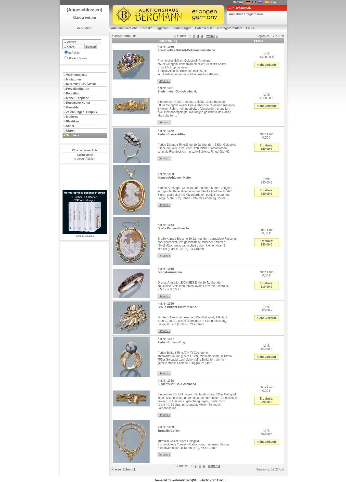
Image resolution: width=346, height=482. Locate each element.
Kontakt (146, 28)
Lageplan (162, 28)
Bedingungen (181, 28)
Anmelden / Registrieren (246, 14)
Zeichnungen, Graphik (81, 112)
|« (175, 36)
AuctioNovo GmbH (213, 480)
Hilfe (272, 2)
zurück (181, 36)
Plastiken (72, 121)
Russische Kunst (78, 102)
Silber (70, 126)
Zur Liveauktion (240, 8)
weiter (210, 36)
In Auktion (74, 52)
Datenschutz (204, 28)
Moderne (72, 116)
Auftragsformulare (229, 28)
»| (217, 36)
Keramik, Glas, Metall (81, 84)
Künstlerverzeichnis (85, 150)
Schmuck (72, 135)
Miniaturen (73, 79)
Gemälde (72, 107)
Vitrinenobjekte (76, 75)
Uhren (70, 130)
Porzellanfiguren (77, 89)
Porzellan (72, 93)
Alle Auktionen (77, 58)
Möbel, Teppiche (77, 98)
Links (250, 28)
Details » (164, 81)
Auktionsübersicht (124, 28)
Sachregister (85, 154)
